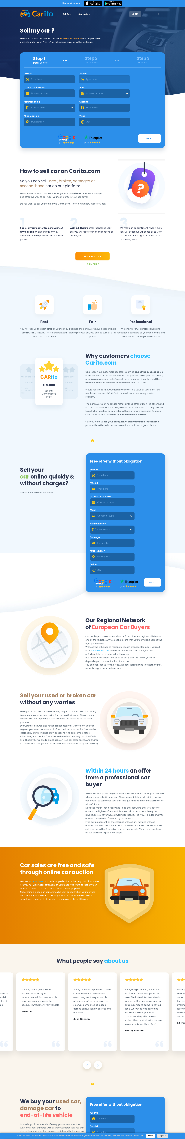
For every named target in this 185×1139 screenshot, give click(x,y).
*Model (60, 75)
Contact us (77, 14)
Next (158, 113)
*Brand (21, 75)
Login (140, 14)
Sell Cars (60, 14)
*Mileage (61, 89)
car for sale (30, 812)
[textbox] (150, 81)
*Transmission (25, 89)
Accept (150, 1136)
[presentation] (87, 995)
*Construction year (105, 75)
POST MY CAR (92, 234)
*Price (136, 89)
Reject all (162, 1136)
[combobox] (150, 81)
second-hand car (109, 582)
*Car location (102, 89)
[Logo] (30, 14)
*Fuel (135, 75)
